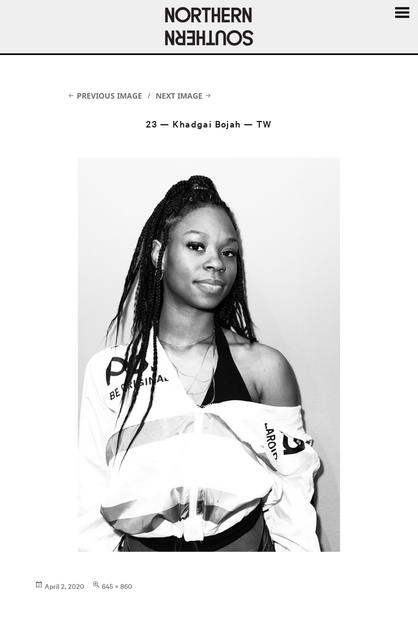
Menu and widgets (401, 13)
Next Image (179, 95)
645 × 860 (117, 586)
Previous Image (109, 95)
